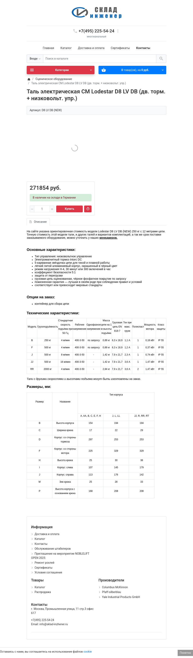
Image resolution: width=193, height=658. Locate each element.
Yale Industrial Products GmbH (121, 597)
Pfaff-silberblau (111, 592)
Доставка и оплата (91, 48)
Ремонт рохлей (44, 562)
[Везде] (35, 58)
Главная (48, 48)
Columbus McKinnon (115, 587)
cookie (88, 651)
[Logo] (96, 12)
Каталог (66, 48)
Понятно (185, 652)
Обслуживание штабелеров (52, 548)
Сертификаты (120, 48)
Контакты (143, 48)
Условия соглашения (48, 572)
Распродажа (42, 592)
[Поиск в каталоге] (99, 58)
